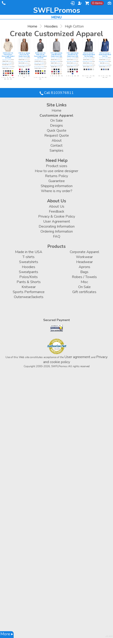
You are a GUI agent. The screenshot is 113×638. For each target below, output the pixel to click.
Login (72, 3)
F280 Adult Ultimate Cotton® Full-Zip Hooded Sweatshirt (72, 54)
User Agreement (56, 221)
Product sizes (56, 165)
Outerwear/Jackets (28, 296)
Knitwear (29, 286)
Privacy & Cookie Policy (56, 216)
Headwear (84, 261)
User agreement (77, 356)
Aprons (84, 266)
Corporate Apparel (84, 251)
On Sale (56, 120)
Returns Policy (56, 175)
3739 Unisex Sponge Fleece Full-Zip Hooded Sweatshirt (24, 54)
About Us (56, 206)
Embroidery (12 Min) (6, 63)
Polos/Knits (28, 276)
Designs (56, 125)
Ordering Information (56, 231)
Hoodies (51, 26)
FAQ (56, 236)
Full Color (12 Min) (7, 59)
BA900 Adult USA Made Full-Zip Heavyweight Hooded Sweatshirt (40, 55)
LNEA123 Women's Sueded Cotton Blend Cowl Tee (105, 54)
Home (32, 26)
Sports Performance (29, 291)
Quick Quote (56, 130)
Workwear (84, 256)
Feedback (56, 211)
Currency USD (109, 3)
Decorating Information (57, 226)
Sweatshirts (28, 261)
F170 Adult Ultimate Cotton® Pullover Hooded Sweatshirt (56, 54)
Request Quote (56, 135)
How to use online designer (56, 170)
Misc (84, 281)
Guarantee (56, 180)
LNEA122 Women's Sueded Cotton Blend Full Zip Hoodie (89, 54)
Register (80, 3)
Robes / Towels (84, 276)
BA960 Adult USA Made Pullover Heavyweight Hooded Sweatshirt (8, 55)
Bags (84, 271)
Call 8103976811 (3, 4)
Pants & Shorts (29, 281)
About (57, 140)
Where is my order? (56, 190)
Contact (56, 145)
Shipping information (57, 185)
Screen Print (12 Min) (7, 67)
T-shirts (29, 256)
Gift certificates (84, 291)
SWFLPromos (56, 10)
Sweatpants (28, 271)
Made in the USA (28, 251)
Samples (56, 150)
